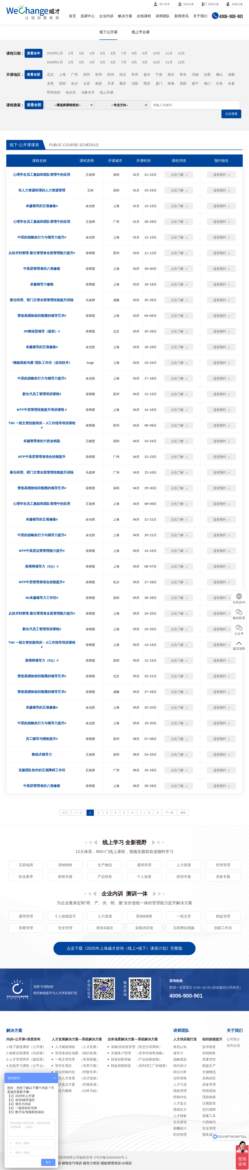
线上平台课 (141, 32)
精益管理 (223, 916)
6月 (113, 53)
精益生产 (209, 1066)
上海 (62, 75)
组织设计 (180, 1066)
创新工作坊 (223, 928)
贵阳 (183, 84)
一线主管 (184, 916)
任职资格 (180, 1078)
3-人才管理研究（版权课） (26, 1060)
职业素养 (26, 877)
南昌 (98, 84)
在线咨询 (239, 599)
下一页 (169, 812)
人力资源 (184, 865)
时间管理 (180, 1135)
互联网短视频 (183, 928)
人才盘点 (180, 1104)
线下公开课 (108, 32)
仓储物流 (209, 1072)
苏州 (98, 75)
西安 (146, 84)
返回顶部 (239, 645)
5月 (102, 53)
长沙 (74, 84)
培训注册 (188, 4)
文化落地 (180, 1122)
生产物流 (105, 865)
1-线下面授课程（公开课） (26, 1047)
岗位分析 (180, 1072)
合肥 (207, 75)
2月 (71, 53)
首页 (72, 16)
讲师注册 (213, 4)
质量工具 (209, 1116)
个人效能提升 (65, 916)
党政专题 (223, 877)
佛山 (219, 75)
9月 (145, 53)
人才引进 (180, 1085)
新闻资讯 (181, 16)
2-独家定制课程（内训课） (26, 1053)
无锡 (195, 75)
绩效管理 (180, 1091)
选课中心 (87, 16)
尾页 (183, 812)
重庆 (122, 84)
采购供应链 (144, 928)
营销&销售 (144, 916)
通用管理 (144, 865)
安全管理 (65, 928)
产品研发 (105, 877)
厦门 (159, 84)
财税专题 (65, 877)
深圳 (86, 75)
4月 (92, 53)
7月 (123, 53)
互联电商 (26, 865)
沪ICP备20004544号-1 (110, 1158)
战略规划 (180, 1060)
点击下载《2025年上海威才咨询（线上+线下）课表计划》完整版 (125, 949)
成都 (231, 75)
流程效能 (209, 1097)
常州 (134, 75)
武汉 (122, 75)
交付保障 (209, 1110)
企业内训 (106, 16)
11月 (169, 53)
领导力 (178, 1053)
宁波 (159, 75)
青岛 (183, 75)
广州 (74, 75)
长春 (231, 84)
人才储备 (180, 1116)
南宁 (195, 84)
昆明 (62, 84)
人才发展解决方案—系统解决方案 (77, 1039)
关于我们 (200, 16)
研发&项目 (104, 928)
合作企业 (233, 1046)
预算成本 (209, 1135)
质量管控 (209, 1060)
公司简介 (233, 1039)
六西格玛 (209, 1122)
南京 (171, 75)
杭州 (110, 75)
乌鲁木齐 (88, 92)
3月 (81, 53)
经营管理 (223, 865)
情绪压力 (180, 1110)
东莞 (50, 84)
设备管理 (209, 1085)
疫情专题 (184, 877)
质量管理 (26, 928)
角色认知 (180, 1047)
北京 (50, 75)
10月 (156, 53)
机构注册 (237, 4)
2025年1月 (55, 53)
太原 (86, 84)
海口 (207, 84)
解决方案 (125, 16)
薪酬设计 (180, 1129)
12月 (181, 53)
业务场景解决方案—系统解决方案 (133, 1039)
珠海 (171, 84)
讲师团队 (163, 16)
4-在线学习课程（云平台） (26, 1066)
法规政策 (209, 1104)
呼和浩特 (53, 92)
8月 (134, 53)
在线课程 (144, 16)
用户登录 (164, 4)
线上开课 (106, 92)
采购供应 (209, 1078)
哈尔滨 (71, 92)
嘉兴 (146, 75)
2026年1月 (55, 62)
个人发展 (144, 877)
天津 (110, 84)
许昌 (219, 84)
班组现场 (209, 1091)
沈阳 (134, 84)
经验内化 (180, 1097)
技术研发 (209, 1047)
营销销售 (65, 865)
